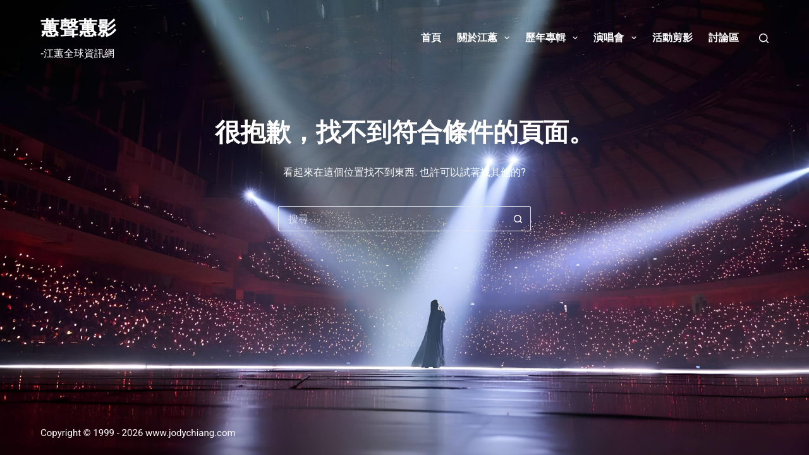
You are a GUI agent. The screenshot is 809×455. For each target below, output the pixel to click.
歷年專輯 (554, 38)
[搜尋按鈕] (518, 218)
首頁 (431, 38)
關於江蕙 (485, 38)
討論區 (724, 38)
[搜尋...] (392, 218)
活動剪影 (672, 38)
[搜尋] (764, 38)
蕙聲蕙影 (78, 28)
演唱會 (617, 38)
